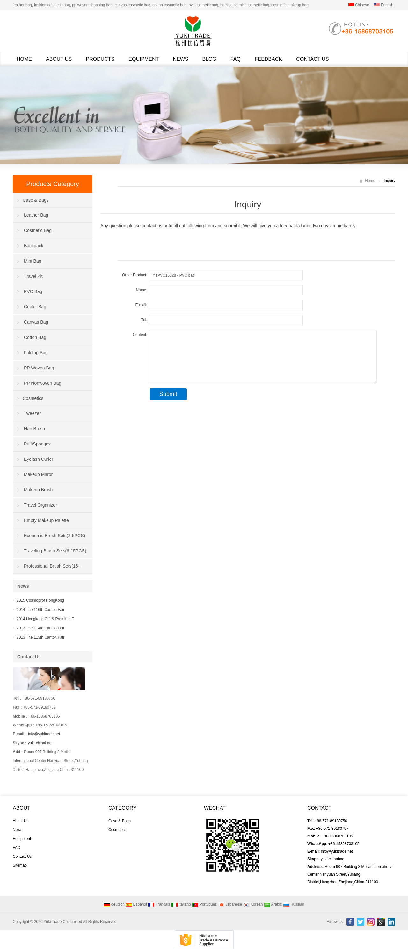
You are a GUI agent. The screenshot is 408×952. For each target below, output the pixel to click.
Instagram (371, 922)
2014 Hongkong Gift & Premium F (45, 619)
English (383, 5)
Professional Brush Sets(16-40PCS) (46, 569)
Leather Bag (36, 215)
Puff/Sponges (37, 443)
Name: (141, 290)
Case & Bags (36, 200)
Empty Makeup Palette (46, 520)
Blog (209, 59)
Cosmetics (33, 398)
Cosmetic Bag (38, 230)
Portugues (204, 904)
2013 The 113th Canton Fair (40, 637)
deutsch (114, 904)
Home (24, 59)
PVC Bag (33, 291)
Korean (253, 904)
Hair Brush (34, 428)
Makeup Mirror (38, 474)
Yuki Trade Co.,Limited (63, 922)
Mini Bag (32, 260)
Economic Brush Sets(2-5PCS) (54, 535)
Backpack (33, 245)
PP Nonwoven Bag (42, 383)
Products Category (52, 183)
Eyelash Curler (38, 459)
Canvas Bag (36, 322)
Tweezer (32, 413)
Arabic (273, 904)
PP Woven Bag (39, 367)
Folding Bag (36, 352)
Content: (140, 334)
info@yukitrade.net (44, 734)
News (180, 59)
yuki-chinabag (39, 743)
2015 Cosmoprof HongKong (40, 600)
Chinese (358, 5)
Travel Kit (33, 276)
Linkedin (391, 922)
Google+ (381, 922)
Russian (293, 904)
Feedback (268, 59)
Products (100, 59)
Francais (159, 904)
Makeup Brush (38, 489)
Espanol (136, 904)
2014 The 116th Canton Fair (40, 609)
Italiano (181, 904)
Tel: (144, 320)
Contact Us (312, 59)
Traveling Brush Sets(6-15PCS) (55, 550)
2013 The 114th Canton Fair (40, 628)
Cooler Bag (35, 306)
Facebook (350, 922)
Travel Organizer (40, 505)
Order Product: (134, 275)
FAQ (235, 59)
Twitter (360, 922)
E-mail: (141, 305)
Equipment (143, 59)
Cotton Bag (35, 337)
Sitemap (20, 865)
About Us (59, 59)
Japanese (230, 904)
